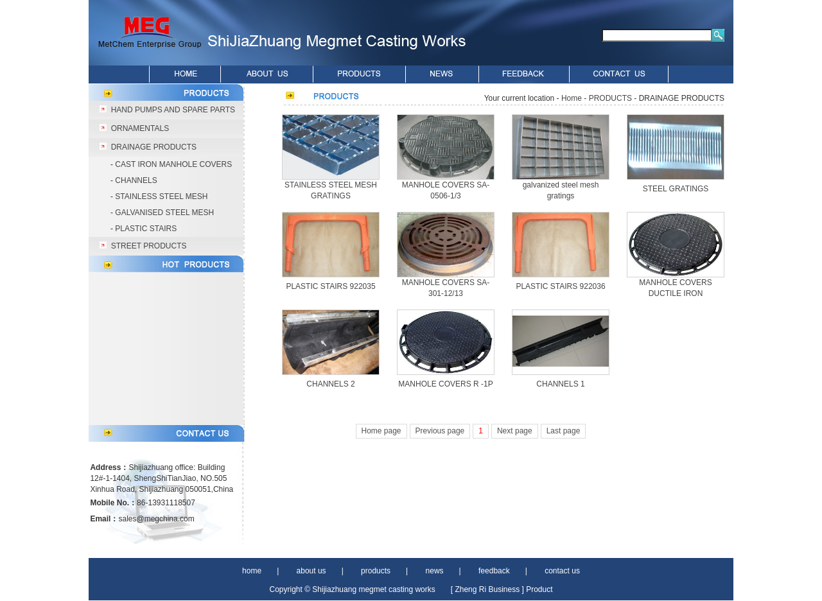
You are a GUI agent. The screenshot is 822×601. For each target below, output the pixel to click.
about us (311, 570)
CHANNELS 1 (560, 383)
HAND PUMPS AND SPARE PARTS (173, 109)
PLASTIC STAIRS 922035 (330, 286)
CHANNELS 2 (330, 383)
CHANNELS (136, 180)
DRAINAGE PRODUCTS (154, 147)
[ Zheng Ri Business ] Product (502, 589)
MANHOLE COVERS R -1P (445, 383)
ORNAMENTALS (140, 128)
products (375, 570)
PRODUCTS (610, 98)
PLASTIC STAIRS (146, 228)
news (435, 570)
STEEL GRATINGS (676, 188)
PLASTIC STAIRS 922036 (560, 286)
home (251, 570)
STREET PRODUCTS (149, 245)
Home (571, 98)
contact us (562, 570)
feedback (494, 570)
